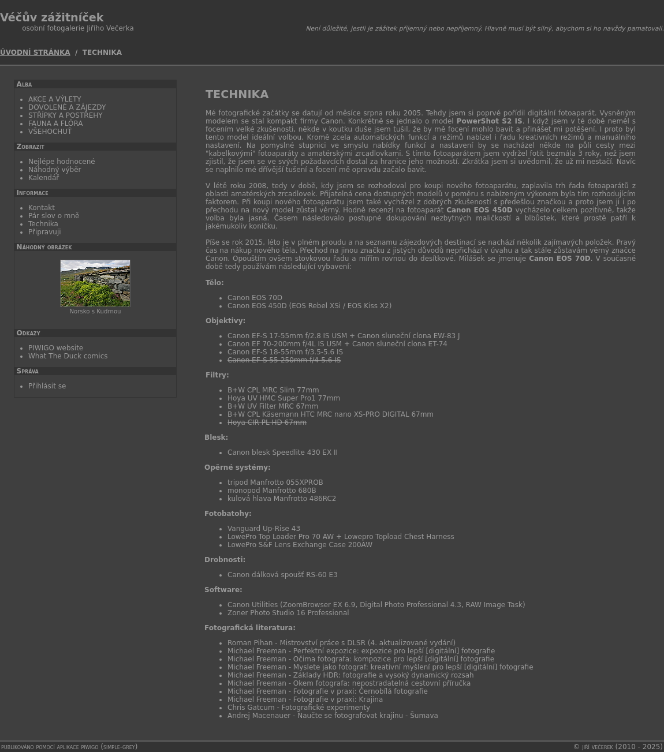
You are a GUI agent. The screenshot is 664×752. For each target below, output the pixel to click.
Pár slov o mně (53, 216)
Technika (43, 224)
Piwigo (90, 747)
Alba (24, 84)
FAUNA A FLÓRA (55, 123)
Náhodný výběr (54, 170)
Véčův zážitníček (51, 17)
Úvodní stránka (35, 52)
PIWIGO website (55, 348)
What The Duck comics (68, 356)
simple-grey (119, 747)
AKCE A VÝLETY (54, 99)
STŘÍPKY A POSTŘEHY (65, 115)
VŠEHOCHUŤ (50, 132)
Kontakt (41, 208)
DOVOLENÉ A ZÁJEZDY (67, 107)
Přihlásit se (47, 386)
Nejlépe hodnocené (61, 162)
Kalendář (43, 178)
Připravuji (44, 232)
